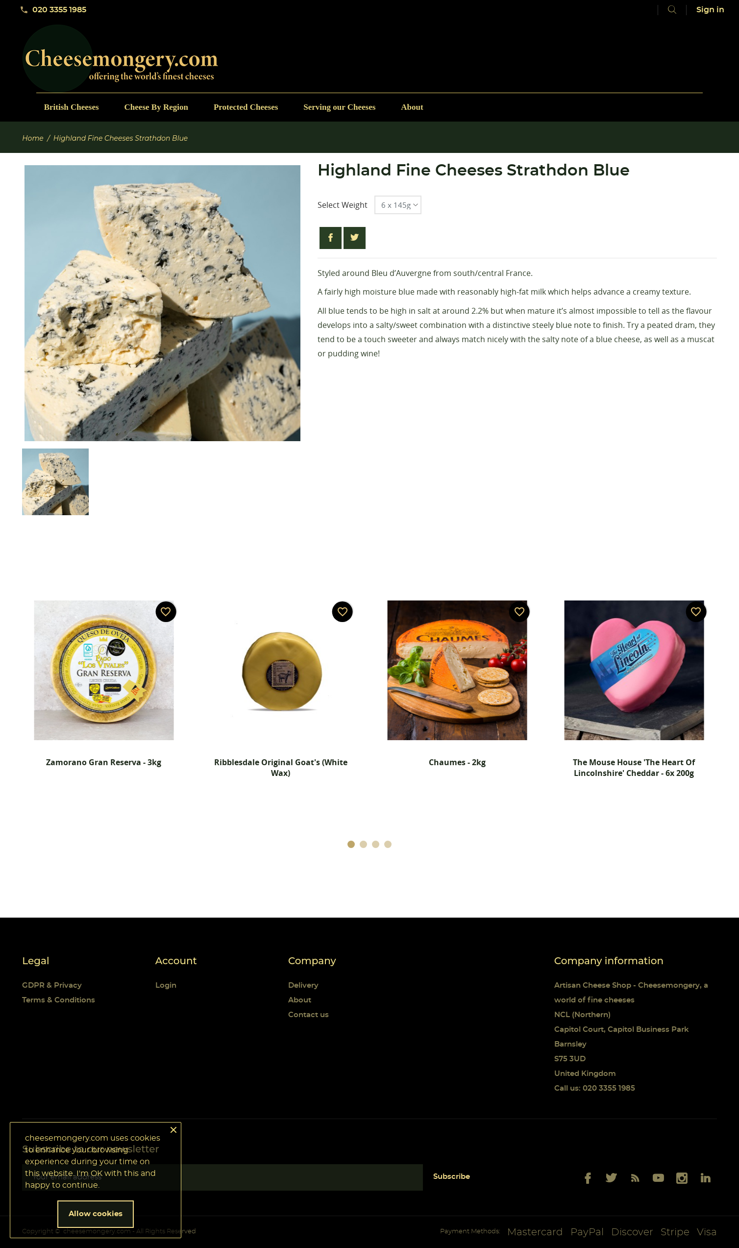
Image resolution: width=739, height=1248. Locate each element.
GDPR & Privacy (52, 985)
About (299, 1000)
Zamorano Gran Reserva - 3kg (103, 762)
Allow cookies (96, 1214)
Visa (707, 1232)
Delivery (303, 985)
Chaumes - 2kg (457, 762)
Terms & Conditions (58, 1000)
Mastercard (535, 1232)
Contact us (308, 1015)
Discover (632, 1232)
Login (165, 985)
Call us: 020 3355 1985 (594, 1088)
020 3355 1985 (53, 9)
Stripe (675, 1232)
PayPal (587, 1232)
